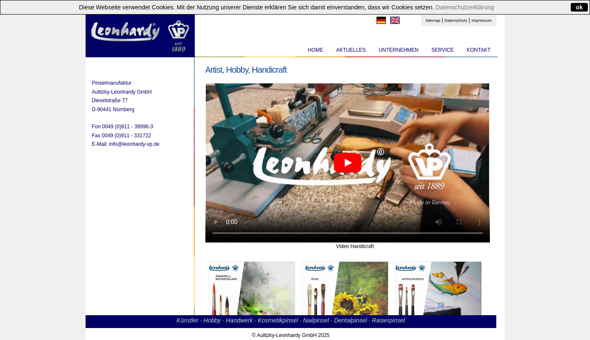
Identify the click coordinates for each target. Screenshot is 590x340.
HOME (315, 50)
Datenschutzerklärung (465, 7)
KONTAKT (479, 50)
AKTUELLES (351, 50)
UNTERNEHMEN (398, 50)
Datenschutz (456, 20)
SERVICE (442, 50)
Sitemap (432, 20)
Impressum (481, 20)
